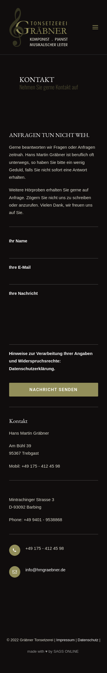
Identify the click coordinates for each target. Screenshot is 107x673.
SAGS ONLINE (65, 651)
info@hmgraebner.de (45, 569)
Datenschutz (88, 640)
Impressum (65, 640)
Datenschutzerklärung (31, 368)
